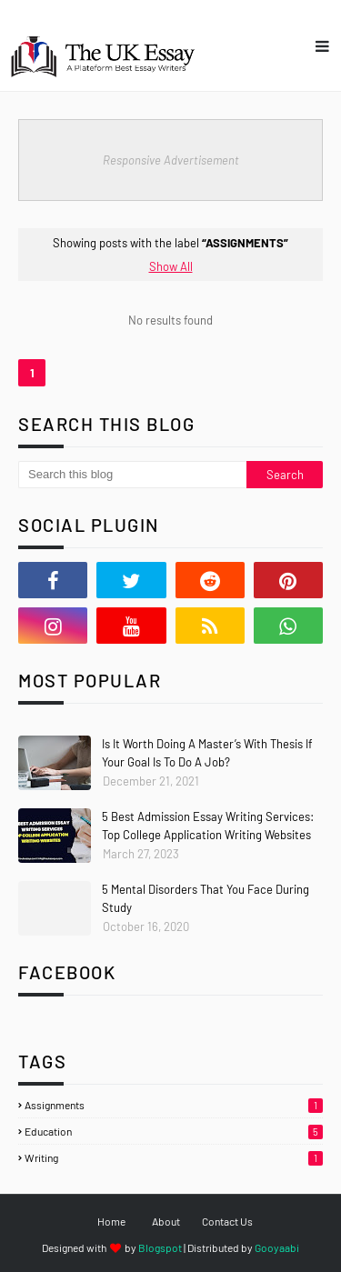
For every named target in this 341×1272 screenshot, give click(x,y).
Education (174, 1131)
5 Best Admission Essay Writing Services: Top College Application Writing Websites (208, 825)
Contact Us (227, 1221)
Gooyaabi (277, 1247)
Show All (171, 266)
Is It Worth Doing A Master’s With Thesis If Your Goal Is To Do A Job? (207, 752)
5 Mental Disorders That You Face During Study (205, 898)
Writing (174, 1157)
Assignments (174, 1104)
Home (111, 1221)
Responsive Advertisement (171, 160)
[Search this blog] (132, 474)
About (166, 1221)
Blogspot (160, 1247)
